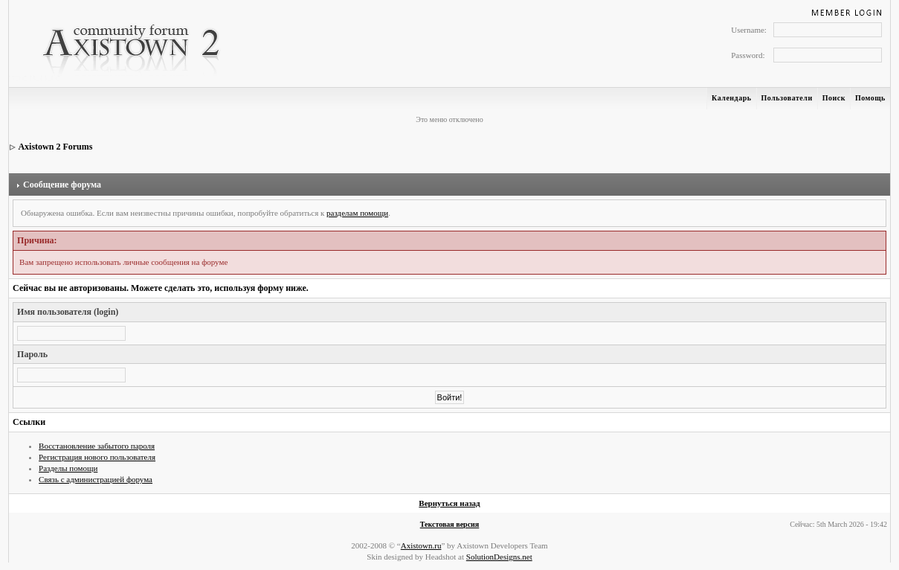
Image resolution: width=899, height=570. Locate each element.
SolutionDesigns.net (499, 556)
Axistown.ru (421, 545)
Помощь (870, 98)
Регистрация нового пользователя (97, 456)
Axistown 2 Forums (55, 146)
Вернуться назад (449, 503)
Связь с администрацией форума (95, 479)
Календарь (731, 98)
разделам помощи (357, 212)
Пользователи (787, 98)
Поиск (833, 98)
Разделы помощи (68, 468)
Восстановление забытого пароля (97, 445)
